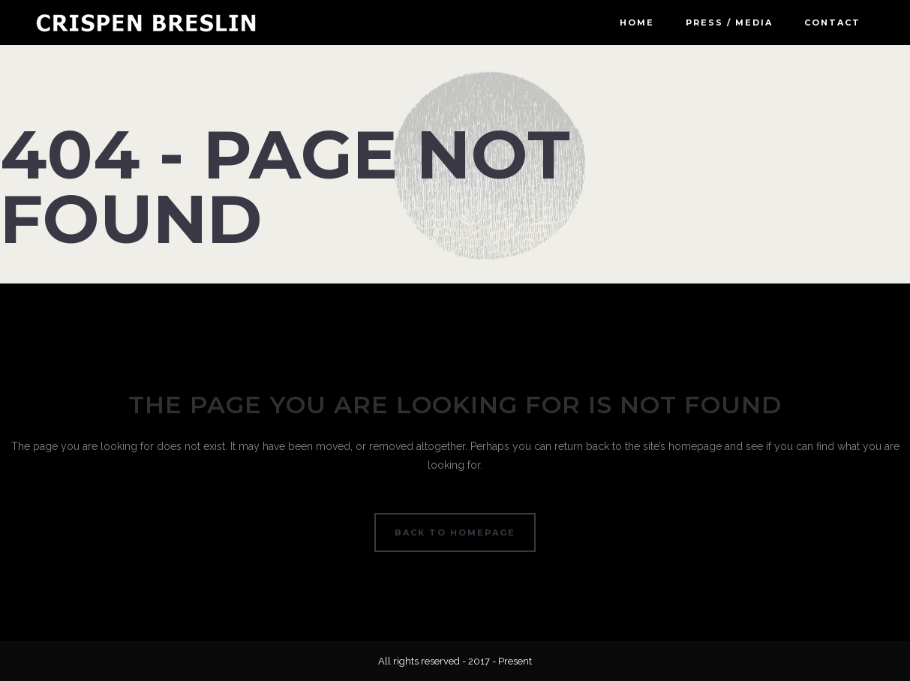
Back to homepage (455, 532)
